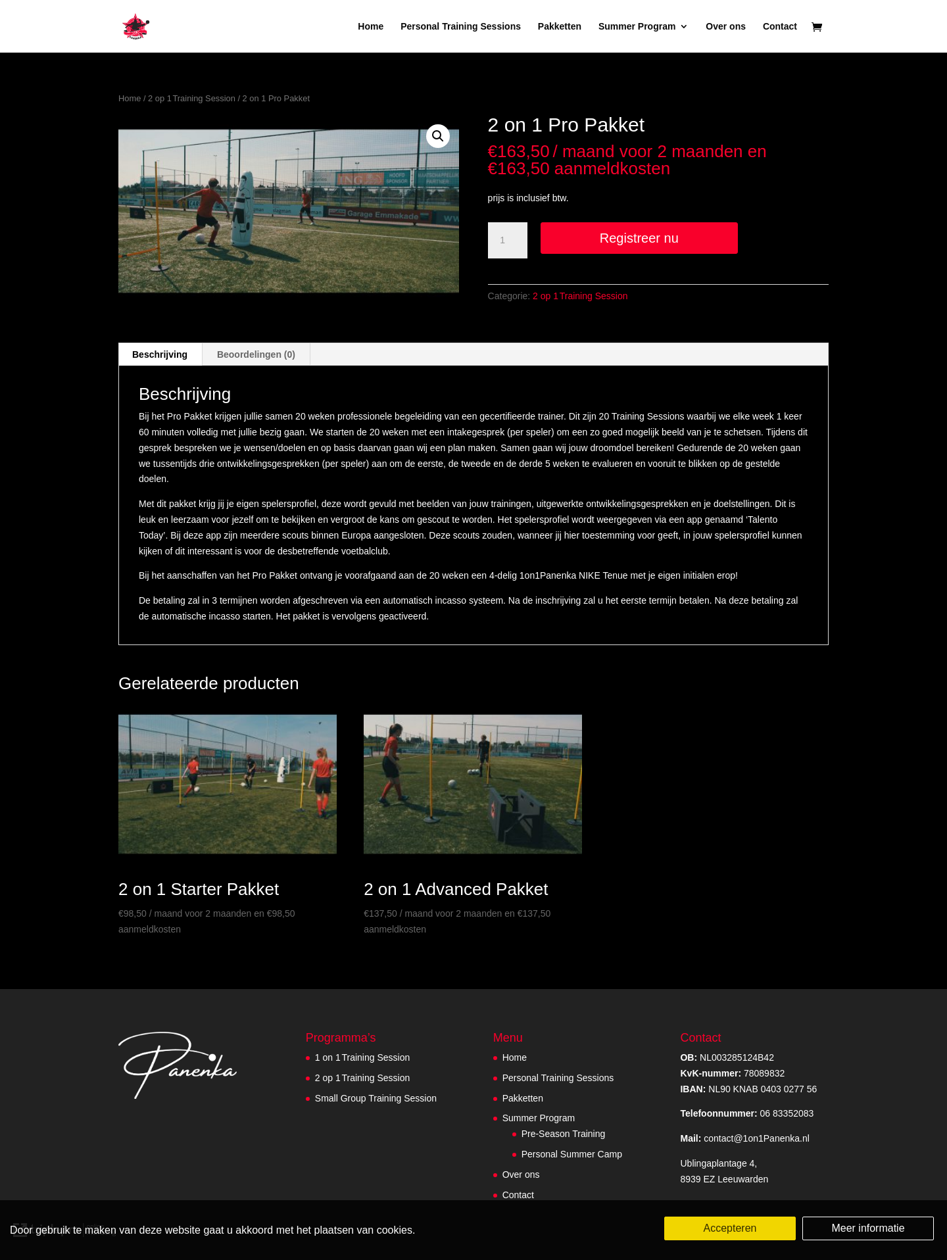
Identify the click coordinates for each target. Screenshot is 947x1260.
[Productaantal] (507, 240)
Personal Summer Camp (572, 1154)
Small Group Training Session (376, 1098)
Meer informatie (867, 1228)
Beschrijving (159, 354)
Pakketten (559, 27)
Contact (780, 27)
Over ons (726, 27)
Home (370, 27)
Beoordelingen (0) (256, 354)
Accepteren (730, 1228)
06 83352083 (746, 1113)
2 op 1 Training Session (191, 98)
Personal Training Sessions (461, 27)
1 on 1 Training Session (362, 1057)
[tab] (160, 354)
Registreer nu (639, 238)
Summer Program (636, 27)
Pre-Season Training (564, 1133)
